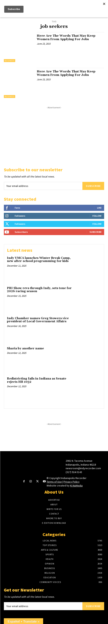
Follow (96, 215)
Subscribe (93, 186)
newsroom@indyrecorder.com (83, 468)
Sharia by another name (25, 348)
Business (9, 60)
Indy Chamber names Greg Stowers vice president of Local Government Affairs (38, 320)
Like (99, 207)
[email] (43, 186)
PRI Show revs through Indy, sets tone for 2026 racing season (39, 289)
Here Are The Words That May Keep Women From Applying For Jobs (66, 37)
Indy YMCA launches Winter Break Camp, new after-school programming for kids (39, 259)
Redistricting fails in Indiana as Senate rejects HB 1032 (36, 380)
